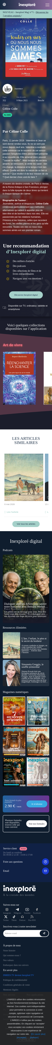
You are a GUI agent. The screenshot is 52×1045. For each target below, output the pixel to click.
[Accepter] (21, 1037)
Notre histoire (9, 950)
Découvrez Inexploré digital (26, 295)
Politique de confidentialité (15, 980)
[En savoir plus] (38, 1034)
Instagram (7, 911)
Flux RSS (32, 918)
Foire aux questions (26, 861)
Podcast (22, 918)
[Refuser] (34, 1037)
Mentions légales (10, 990)
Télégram (17, 911)
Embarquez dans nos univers (16, 965)
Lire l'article (12, 512)
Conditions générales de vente (16, 985)
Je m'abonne (36, 804)
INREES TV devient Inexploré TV (18, 975)
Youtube (27, 911)
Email (26, 870)
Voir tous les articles (26, 524)
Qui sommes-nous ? (12, 955)
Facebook (37, 911)
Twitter (6, 918)
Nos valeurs (8, 960)
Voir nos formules (37, 824)
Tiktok (14, 918)
